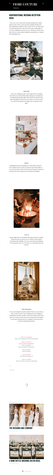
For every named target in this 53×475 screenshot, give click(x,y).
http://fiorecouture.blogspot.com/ (26, 356)
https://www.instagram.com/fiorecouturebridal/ (26, 338)
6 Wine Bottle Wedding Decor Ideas (24, 460)
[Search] (43, 3)
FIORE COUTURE (25, 4)
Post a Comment (15, 430)
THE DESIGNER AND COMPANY (20, 428)
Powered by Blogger (26, 471)
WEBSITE (16, 8)
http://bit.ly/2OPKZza (26, 351)
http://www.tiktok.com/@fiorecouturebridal (26, 361)
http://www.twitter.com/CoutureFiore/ (26, 343)
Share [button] (10, 365)
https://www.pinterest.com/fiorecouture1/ (26, 346)
